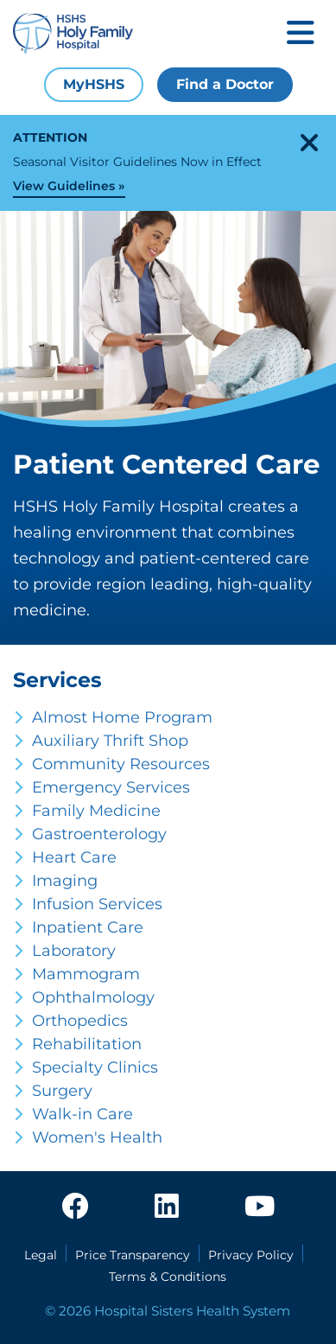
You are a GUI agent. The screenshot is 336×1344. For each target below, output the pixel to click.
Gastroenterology (99, 834)
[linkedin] (167, 1207)
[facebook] (75, 1207)
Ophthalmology (93, 997)
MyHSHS (93, 84)
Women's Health (97, 1137)
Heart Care (74, 857)
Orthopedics (80, 1020)
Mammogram (86, 974)
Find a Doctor (225, 84)
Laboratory (74, 950)
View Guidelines (64, 186)
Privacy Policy (251, 1255)
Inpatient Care (87, 927)
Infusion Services (97, 904)
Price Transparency (132, 1255)
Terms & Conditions (167, 1276)
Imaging (65, 880)
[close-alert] (309, 142)
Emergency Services (111, 787)
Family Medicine (96, 810)
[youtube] (259, 1207)
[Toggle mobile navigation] (300, 34)
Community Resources (121, 764)
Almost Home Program (122, 717)
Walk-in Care (82, 1114)
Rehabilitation (87, 1044)
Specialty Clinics (95, 1067)
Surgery (62, 1090)
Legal (40, 1255)
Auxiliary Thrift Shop (110, 740)
